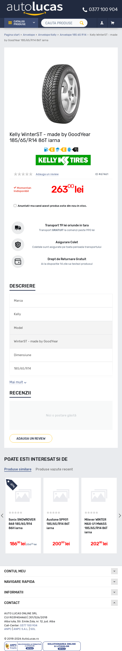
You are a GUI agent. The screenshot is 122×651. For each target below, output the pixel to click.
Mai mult (16, 382)
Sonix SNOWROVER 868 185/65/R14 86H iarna (22, 524)
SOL (32, 629)
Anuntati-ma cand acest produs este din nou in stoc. (50, 205)
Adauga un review (47, 174)
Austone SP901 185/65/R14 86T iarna (58, 524)
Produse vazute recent (54, 469)
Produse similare (17, 469)
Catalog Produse (19, 23)
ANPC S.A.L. (20, 629)
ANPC (8, 629)
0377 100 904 (103, 9)
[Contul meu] (101, 23)
